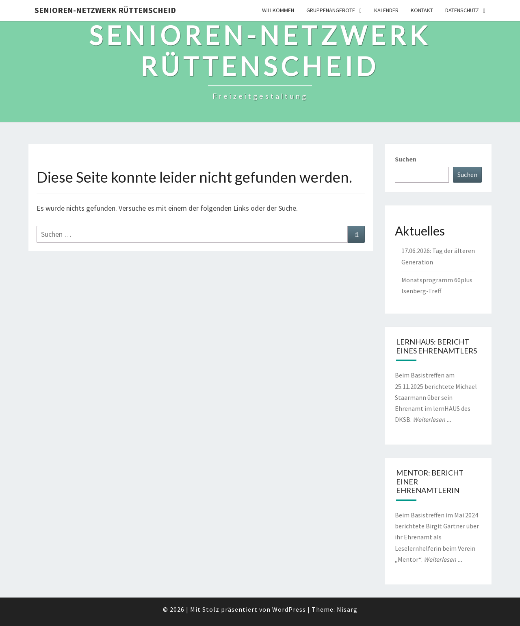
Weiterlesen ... (432, 419)
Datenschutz (462, 10)
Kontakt (422, 10)
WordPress (289, 609)
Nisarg (347, 609)
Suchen (405, 159)
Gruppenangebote (330, 10)
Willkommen (278, 10)
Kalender (386, 10)
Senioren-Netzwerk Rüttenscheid (105, 10)
